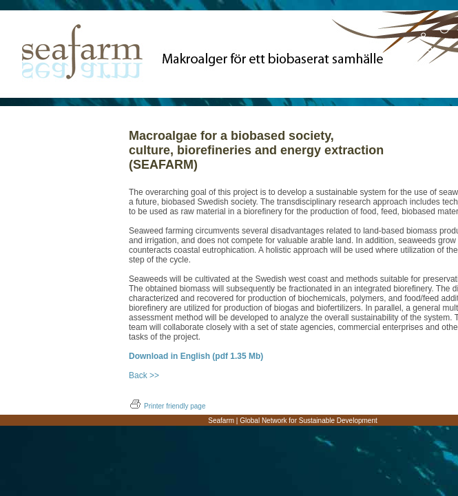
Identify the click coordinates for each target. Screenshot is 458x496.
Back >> (144, 375)
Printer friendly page (167, 406)
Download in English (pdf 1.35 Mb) (196, 356)
